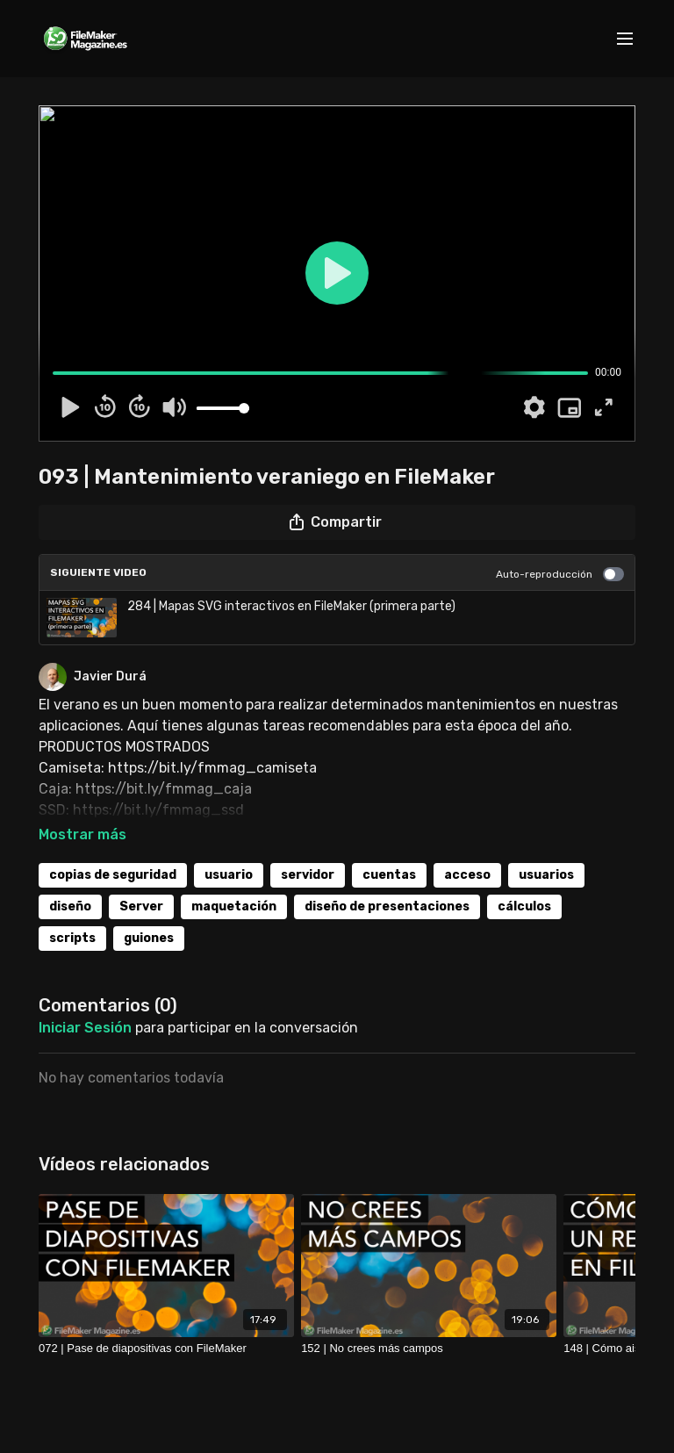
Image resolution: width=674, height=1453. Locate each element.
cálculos (524, 906)
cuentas (389, 874)
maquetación (233, 906)
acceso (467, 874)
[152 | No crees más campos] (428, 1348)
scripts (72, 938)
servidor (307, 874)
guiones (149, 938)
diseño (70, 906)
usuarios (546, 874)
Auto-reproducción (560, 574)
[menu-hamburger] (624, 39)
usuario (228, 874)
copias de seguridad (112, 874)
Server (141, 906)
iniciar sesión (85, 1027)
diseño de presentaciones (387, 906)
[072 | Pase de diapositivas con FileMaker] (166, 1348)
